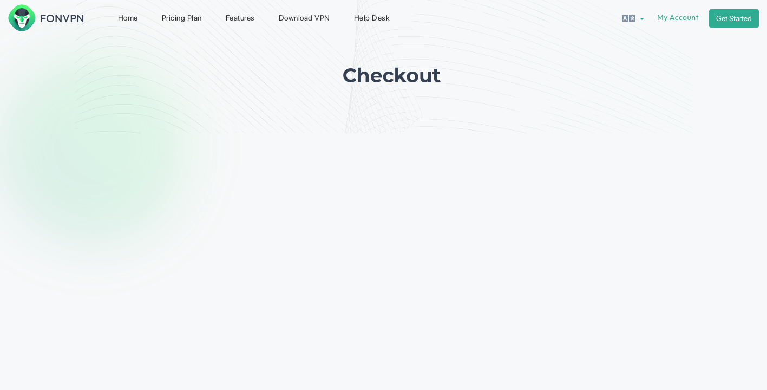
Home (128, 18)
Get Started (734, 18)
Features (240, 18)
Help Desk (372, 18)
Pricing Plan (182, 18)
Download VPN (304, 18)
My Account (678, 17)
